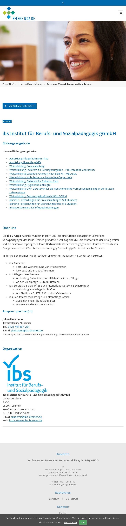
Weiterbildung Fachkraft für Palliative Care (33, 181)
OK (83, 522)
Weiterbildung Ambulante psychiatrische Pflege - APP (40, 177)
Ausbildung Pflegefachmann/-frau (28, 158)
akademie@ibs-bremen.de (26, 416)
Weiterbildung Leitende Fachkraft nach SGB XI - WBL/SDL (43, 173)
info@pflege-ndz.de (66, 484)
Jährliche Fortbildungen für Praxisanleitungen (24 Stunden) (43, 200)
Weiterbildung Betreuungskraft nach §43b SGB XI (38, 196)
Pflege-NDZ (8, 84)
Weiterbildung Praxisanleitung (26, 166)
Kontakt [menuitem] (63, 513)
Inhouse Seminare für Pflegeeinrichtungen (34, 207)
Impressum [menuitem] (53, 498)
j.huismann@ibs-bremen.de (27, 330)
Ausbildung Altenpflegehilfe (25, 162)
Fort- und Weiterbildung (30, 84)
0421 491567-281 (19, 326)
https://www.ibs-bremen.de (25, 420)
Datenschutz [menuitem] (72, 498)
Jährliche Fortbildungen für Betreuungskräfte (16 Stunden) (43, 203)
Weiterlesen (70, 522)
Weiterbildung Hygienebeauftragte (30, 185)
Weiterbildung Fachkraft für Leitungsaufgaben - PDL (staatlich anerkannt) (52, 169)
